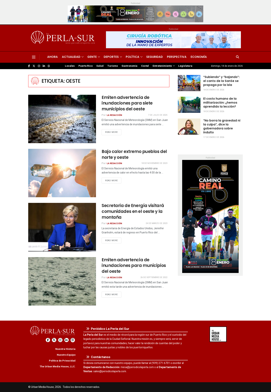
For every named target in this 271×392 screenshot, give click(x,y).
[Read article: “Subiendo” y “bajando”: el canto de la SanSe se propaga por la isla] (189, 83)
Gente (92, 57)
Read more (113, 132)
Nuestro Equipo (66, 355)
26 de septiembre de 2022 (153, 277)
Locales (70, 66)
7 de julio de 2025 (157, 115)
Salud (100, 66)
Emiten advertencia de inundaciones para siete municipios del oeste (127, 103)
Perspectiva (177, 57)
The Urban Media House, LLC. (57, 366)
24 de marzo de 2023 (156, 223)
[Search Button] (237, 57)
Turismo (112, 66)
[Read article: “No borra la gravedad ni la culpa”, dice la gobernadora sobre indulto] (189, 126)
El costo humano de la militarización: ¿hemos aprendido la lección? (220, 103)
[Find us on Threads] (49, 66)
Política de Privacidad (62, 360)
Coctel (145, 66)
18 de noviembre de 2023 (154, 163)
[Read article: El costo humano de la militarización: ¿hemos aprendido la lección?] (189, 105)
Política (132, 57)
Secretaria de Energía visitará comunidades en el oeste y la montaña (133, 211)
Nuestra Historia (65, 349)
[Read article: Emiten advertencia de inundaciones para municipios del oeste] (62, 281)
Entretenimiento (162, 66)
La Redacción (114, 115)
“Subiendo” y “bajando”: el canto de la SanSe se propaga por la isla (221, 81)
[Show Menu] (33, 57)
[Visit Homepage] (63, 38)
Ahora (52, 57)
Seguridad (154, 57)
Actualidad (71, 57)
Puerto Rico (85, 66)
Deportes (111, 57)
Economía (199, 57)
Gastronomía (129, 66)
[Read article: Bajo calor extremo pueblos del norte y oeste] (62, 173)
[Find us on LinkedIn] (44, 66)
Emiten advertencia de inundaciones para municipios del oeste (134, 265)
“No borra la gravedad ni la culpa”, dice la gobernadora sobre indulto (221, 126)
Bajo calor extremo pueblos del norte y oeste (134, 154)
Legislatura (185, 66)
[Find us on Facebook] (29, 66)
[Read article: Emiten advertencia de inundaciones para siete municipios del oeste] (62, 119)
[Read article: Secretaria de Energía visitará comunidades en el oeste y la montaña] (62, 227)
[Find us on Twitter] (34, 66)
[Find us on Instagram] (39, 66)
